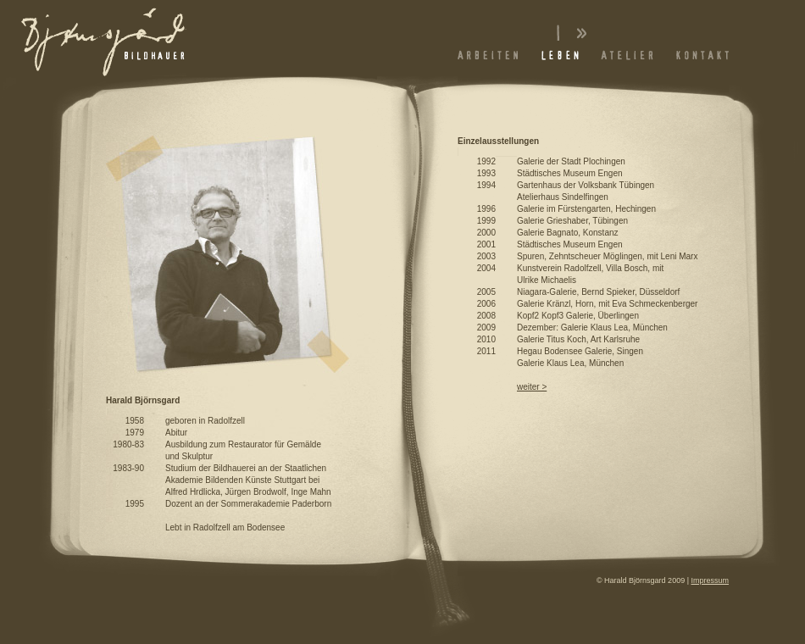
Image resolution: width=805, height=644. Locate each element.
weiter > (532, 386)
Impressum (710, 580)
